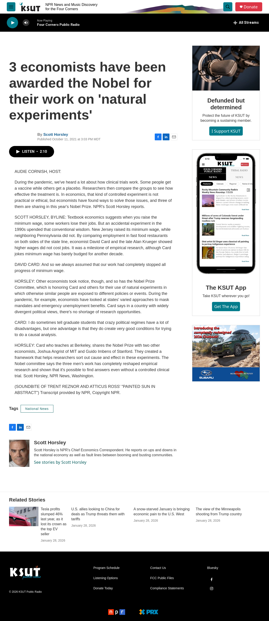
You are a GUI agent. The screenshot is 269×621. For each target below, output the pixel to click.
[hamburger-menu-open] (11, 6)
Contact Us (158, 568)
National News (37, 409)
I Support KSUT (226, 131)
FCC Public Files (162, 578)
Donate (251, 7)
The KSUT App (226, 287)
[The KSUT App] (226, 214)
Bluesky (212, 568)
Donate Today (103, 588)
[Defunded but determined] (226, 68)
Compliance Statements (167, 588)
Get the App (226, 306)
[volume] (26, 23)
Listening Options (105, 578)
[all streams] (246, 23)
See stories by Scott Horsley (60, 462)
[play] (12, 22)
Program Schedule (106, 568)
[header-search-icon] (227, 6)
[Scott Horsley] (19, 453)
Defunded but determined (226, 104)
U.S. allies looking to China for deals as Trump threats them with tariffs (98, 514)
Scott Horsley (55, 134)
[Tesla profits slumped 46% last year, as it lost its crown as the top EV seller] (23, 516)
